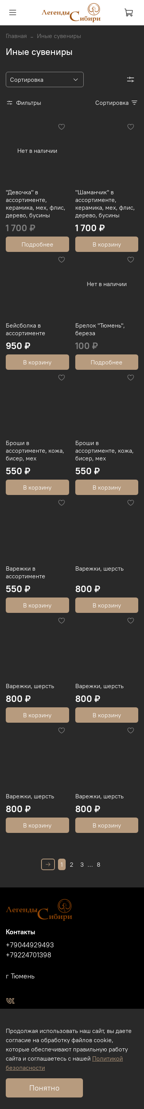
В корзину (107, 244)
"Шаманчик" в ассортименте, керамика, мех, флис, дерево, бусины (105, 203)
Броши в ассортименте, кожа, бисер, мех (35, 450)
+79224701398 (28, 955)
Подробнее (37, 244)
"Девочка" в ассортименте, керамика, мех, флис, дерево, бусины (35, 203)
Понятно (44, 1087)
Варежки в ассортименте (25, 572)
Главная (16, 36)
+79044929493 (30, 945)
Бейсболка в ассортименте (25, 329)
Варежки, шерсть (99, 568)
